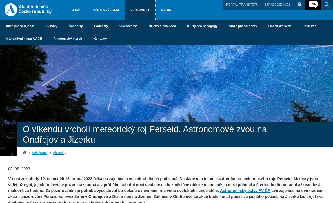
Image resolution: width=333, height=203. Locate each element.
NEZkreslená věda (162, 26)
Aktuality (59, 153)
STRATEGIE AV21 (277, 4)
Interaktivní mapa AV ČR (24, 38)
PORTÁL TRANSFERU (242, 4)
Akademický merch (68, 38)
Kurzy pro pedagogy (202, 26)
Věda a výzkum (106, 10)
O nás (76, 10)
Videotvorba (128, 26)
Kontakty (100, 38)
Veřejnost (140, 10)
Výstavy (51, 26)
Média (166, 10)
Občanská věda (280, 26)
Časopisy (76, 26)
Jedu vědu (310, 26)
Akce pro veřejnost (20, 26)
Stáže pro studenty (243, 26)
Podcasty (101, 26)
